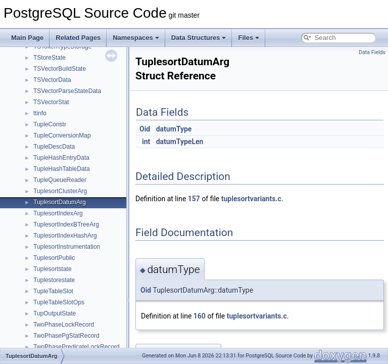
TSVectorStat (51, 102)
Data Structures (198, 37)
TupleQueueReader (59, 180)
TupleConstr (49, 124)
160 (199, 316)
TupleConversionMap (62, 135)
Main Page (27, 37)
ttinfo (39, 113)
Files (248, 37)
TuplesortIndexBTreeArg (66, 224)
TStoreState (49, 57)
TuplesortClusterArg (60, 191)
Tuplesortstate (52, 268)
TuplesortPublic (54, 257)
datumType (174, 129)
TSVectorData (52, 79)
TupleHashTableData (61, 168)
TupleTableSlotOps (58, 302)
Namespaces (136, 37)
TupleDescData (54, 146)
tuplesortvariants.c (251, 199)
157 (194, 199)
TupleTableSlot (53, 291)
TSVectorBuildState (59, 68)
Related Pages (78, 37)
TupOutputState (54, 313)
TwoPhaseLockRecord (63, 324)
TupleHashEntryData (61, 157)
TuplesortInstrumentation (66, 246)
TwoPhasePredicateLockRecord (76, 346)
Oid (144, 129)
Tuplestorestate (54, 280)
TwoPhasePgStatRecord (66, 335)
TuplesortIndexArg (58, 213)
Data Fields (372, 52)
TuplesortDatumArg (59, 202)
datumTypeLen (180, 142)
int (146, 142)
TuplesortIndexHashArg (65, 235)
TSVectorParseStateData (67, 91)
